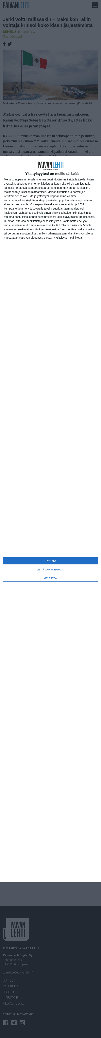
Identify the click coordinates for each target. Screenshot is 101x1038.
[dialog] (50, 519)
